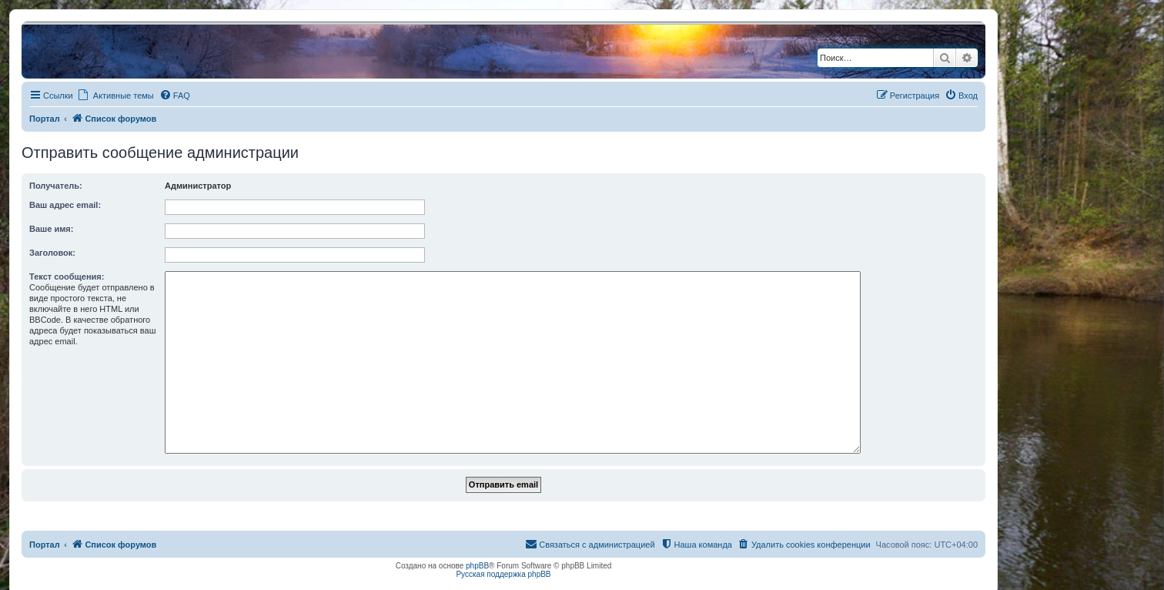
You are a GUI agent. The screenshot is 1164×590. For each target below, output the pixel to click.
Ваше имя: (51, 228)
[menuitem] (174, 95)
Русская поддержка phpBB (503, 574)
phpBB (477, 566)
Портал (44, 118)
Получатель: (55, 185)
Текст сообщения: (66, 276)
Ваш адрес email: (65, 205)
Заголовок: (52, 252)
